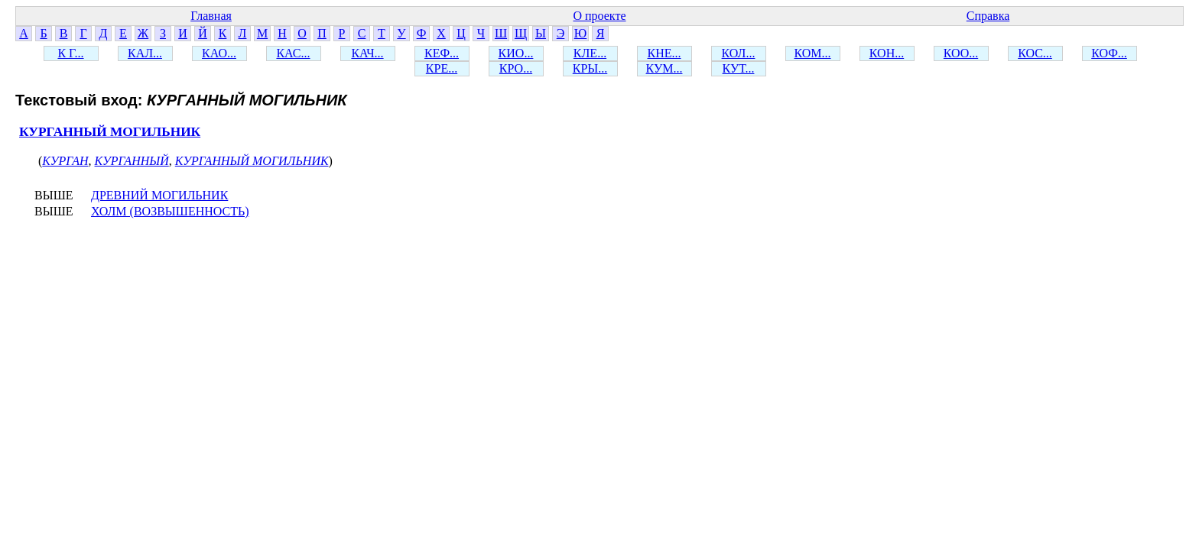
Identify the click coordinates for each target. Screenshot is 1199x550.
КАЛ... (145, 53)
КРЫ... (590, 68)
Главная (211, 15)
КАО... (219, 53)
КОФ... (1109, 53)
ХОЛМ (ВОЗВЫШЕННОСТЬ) (170, 211)
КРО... (515, 68)
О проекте (599, 15)
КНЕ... (664, 53)
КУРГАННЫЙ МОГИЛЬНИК (109, 132)
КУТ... (739, 68)
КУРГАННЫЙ (132, 160)
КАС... (293, 53)
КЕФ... (441, 53)
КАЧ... (367, 53)
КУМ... (664, 68)
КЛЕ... (590, 53)
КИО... (516, 53)
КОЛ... (738, 53)
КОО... (961, 53)
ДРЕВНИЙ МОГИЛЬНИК (159, 195)
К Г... (70, 53)
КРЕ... (441, 68)
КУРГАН (65, 160)
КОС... (1035, 53)
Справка (988, 15)
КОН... (886, 53)
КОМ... (812, 53)
